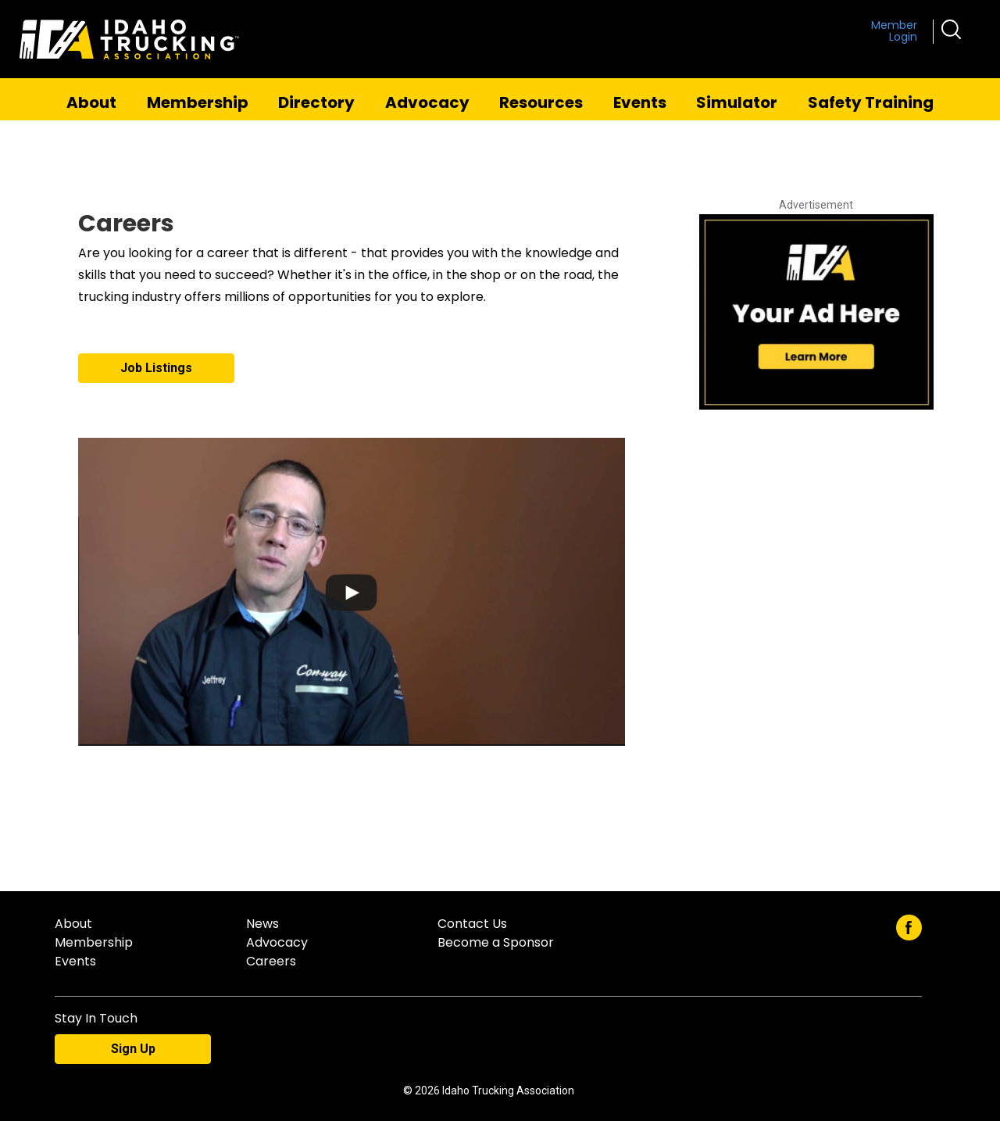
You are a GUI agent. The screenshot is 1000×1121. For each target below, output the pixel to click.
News (262, 924)
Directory (316, 102)
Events (639, 102)
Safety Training (871, 102)
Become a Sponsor (496, 942)
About (91, 102)
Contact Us (472, 924)
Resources (541, 102)
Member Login (894, 32)
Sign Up (133, 1048)
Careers (271, 961)
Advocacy (427, 102)
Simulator (736, 102)
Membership (197, 102)
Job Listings (156, 367)
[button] (951, 28)
